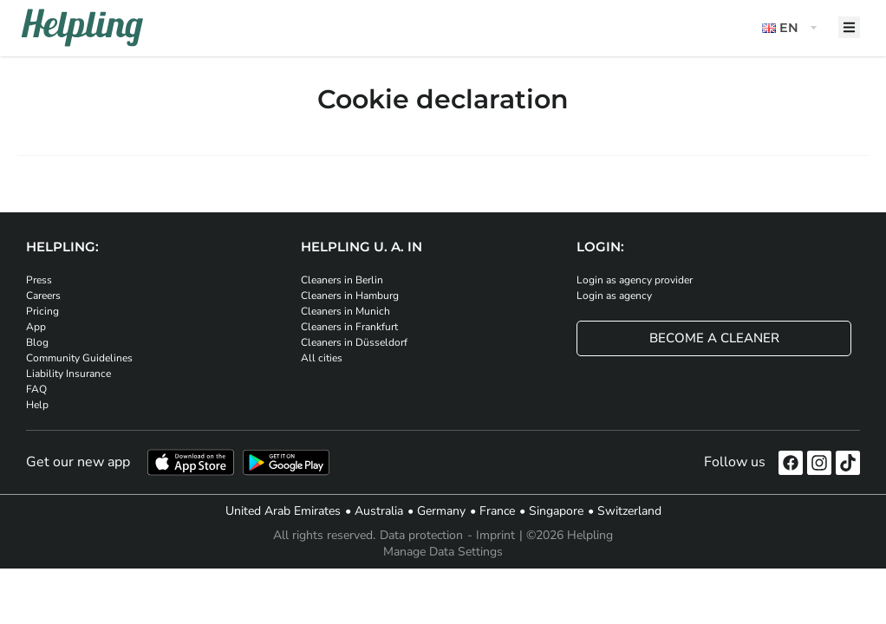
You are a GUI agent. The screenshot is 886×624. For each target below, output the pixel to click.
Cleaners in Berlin (342, 280)
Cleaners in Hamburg (350, 295)
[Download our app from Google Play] (286, 462)
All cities (321, 358)
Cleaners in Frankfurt (349, 327)
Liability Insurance (68, 373)
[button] (791, 28)
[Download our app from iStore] (190, 462)
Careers (43, 295)
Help (37, 405)
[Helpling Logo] (82, 28)
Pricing (42, 311)
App (36, 327)
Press (39, 280)
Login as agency (614, 295)
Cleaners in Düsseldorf (354, 342)
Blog (37, 342)
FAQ (36, 389)
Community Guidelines (79, 358)
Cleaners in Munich (345, 311)
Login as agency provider (635, 280)
